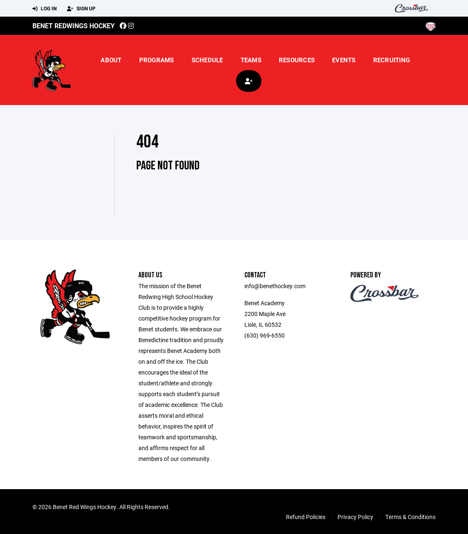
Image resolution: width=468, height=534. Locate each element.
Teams (251, 60)
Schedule (207, 60)
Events (344, 60)
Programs (156, 60)
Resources (297, 60)
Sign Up (81, 8)
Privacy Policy (355, 517)
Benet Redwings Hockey (73, 25)
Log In (44, 8)
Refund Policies (305, 517)
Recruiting (391, 60)
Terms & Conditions (410, 517)
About (111, 60)
